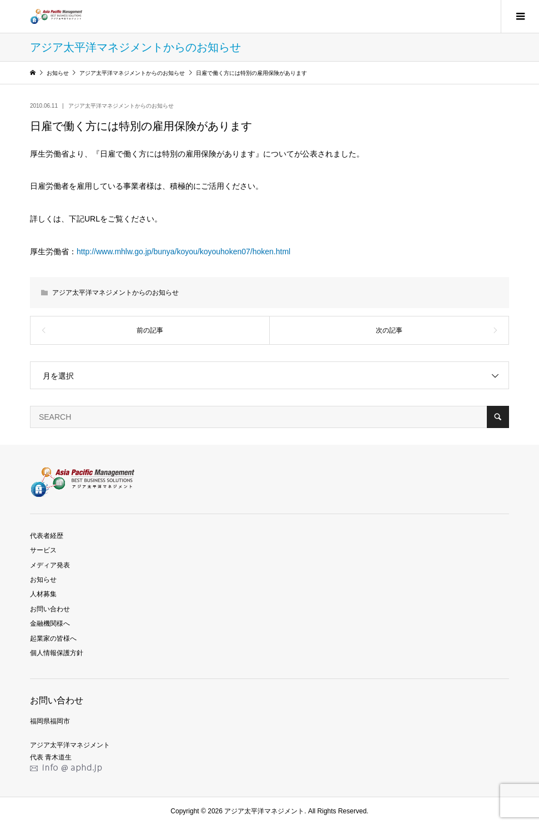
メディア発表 (50, 565)
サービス (43, 550)
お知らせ (43, 579)
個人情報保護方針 (56, 653)
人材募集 (43, 594)
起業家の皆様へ (53, 638)
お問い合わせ (50, 609)
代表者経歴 (46, 536)
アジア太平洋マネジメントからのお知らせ (121, 106)
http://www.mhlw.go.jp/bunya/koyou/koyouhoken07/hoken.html (183, 251)
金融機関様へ (50, 623)
